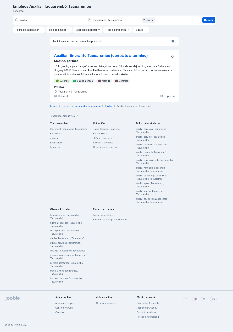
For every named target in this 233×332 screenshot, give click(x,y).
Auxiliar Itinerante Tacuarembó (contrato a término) (101, 55)
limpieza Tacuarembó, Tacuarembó (67, 250)
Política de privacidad (148, 316)
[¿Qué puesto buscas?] (48, 20)
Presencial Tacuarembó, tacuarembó (68, 129)
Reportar (167, 96)
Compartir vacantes (106, 303)
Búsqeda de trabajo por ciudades (110, 219)
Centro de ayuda (64, 307)
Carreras (59, 312)
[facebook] (186, 299)
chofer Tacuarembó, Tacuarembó (67, 238)
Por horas (55, 133)
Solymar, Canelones (103, 142)
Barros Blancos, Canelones (107, 129)
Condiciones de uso (147, 312)
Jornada (54, 138)
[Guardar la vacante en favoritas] (172, 56)
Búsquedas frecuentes (65, 116)
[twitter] (204, 299)
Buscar (208, 20)
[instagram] (195, 299)
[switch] (173, 41)
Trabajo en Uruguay (147, 307)
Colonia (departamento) (105, 147)
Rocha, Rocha (100, 133)
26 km (148, 20)
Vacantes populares (103, 215)
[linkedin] (213, 299)
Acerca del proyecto (65, 303)
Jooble (24, 325)
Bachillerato (56, 142)
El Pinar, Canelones (102, 138)
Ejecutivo (55, 147)
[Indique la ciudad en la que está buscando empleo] (120, 20)
